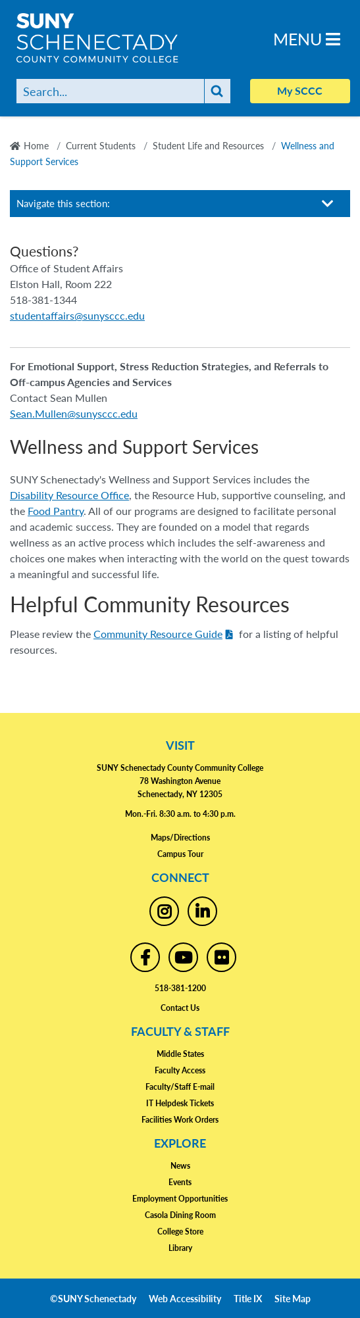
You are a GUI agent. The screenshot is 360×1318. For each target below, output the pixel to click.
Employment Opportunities (180, 1198)
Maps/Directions (180, 837)
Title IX (248, 1298)
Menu (306, 38)
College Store (180, 1231)
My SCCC (299, 90)
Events (180, 1182)
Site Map (292, 1298)
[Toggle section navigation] (328, 203)
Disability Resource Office (69, 494)
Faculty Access (180, 1070)
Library (180, 1248)
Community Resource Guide (157, 633)
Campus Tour (180, 854)
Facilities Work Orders (180, 1119)
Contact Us (180, 1007)
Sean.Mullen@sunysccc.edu (74, 413)
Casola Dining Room (180, 1215)
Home (36, 145)
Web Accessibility (185, 1298)
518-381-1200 (180, 988)
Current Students (101, 145)
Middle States (180, 1054)
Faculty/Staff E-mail (180, 1086)
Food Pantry (56, 510)
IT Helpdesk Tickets (180, 1103)
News (180, 1165)
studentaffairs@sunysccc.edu (77, 315)
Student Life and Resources (208, 145)
